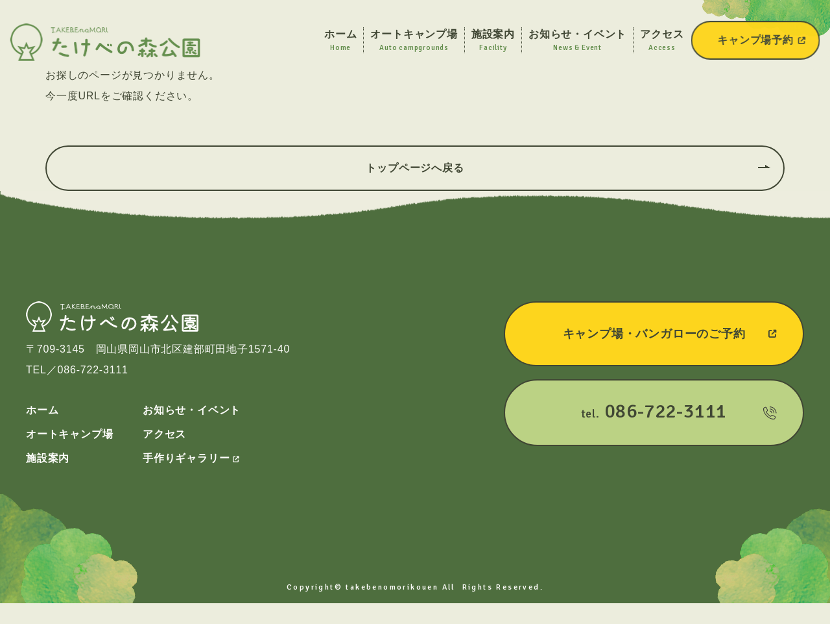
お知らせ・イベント (192, 410)
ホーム (42, 410)
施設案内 (47, 458)
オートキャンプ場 (69, 434)
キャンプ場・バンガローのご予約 (670, 333)
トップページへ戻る (415, 167)
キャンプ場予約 (761, 39)
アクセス (164, 434)
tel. (679, 411)
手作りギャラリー (191, 458)
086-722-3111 (93, 369)
